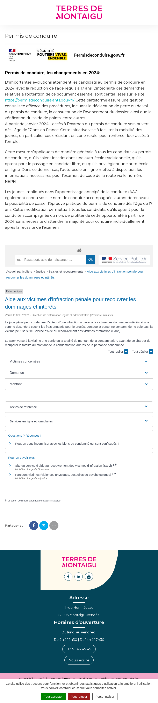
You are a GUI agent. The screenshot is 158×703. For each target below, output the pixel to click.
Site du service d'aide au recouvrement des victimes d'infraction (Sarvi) (65, 465)
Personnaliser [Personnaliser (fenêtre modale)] (104, 696)
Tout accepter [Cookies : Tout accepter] (53, 696)
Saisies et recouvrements (66, 271)
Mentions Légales (127, 678)
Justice (41, 271)
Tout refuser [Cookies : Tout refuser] (79, 696)
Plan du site (84, 678)
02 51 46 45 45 (79, 649)
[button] (79, 361)
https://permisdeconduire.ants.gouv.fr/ (39, 100)
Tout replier (118, 351)
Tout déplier (142, 351)
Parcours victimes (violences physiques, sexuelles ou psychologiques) (65, 474)
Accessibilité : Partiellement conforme (44, 678)
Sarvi (12, 340)
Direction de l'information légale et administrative (33, 500)
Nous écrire (79, 660)
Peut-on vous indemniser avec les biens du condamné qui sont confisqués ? (67, 443)
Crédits (104, 678)
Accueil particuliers (19, 271)
